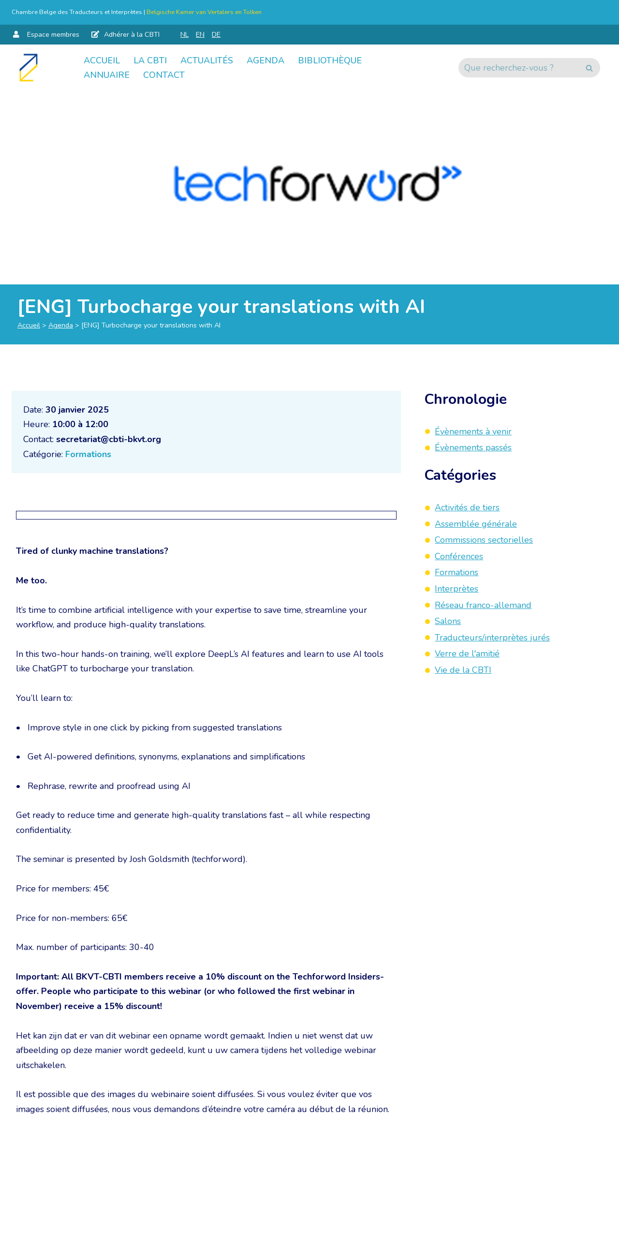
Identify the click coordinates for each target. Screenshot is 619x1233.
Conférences (459, 556)
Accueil (102, 60)
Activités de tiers (467, 507)
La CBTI (150, 60)
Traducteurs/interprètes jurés (492, 637)
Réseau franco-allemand (483, 605)
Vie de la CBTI (463, 670)
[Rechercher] (518, 67)
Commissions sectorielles (484, 540)
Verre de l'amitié (467, 653)
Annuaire (107, 75)
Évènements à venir (473, 431)
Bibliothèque (330, 60)
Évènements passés (473, 447)
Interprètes (456, 588)
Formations (88, 454)
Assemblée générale (476, 524)
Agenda (265, 60)
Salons (448, 621)
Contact (164, 75)
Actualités (206, 60)
